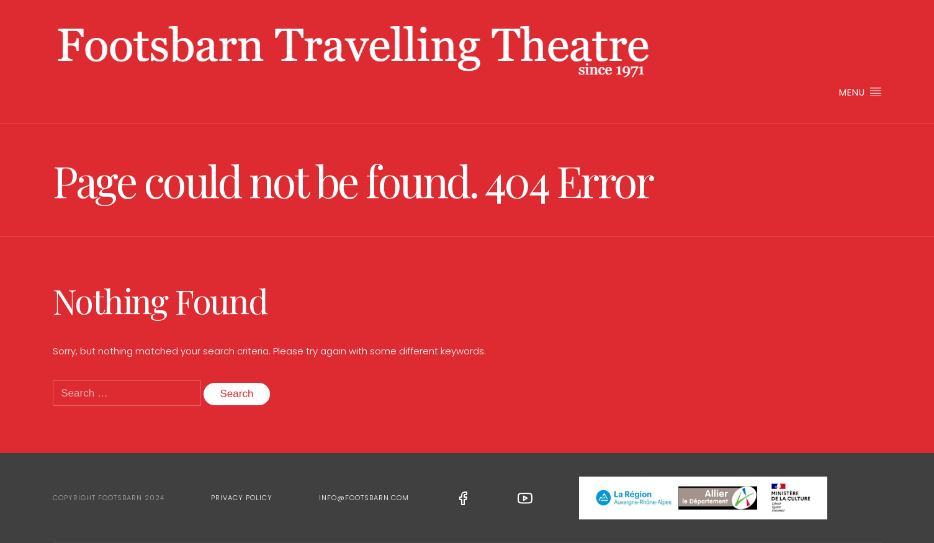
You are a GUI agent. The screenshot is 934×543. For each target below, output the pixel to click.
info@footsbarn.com (364, 498)
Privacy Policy (241, 498)
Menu (860, 92)
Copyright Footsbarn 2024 (108, 498)
